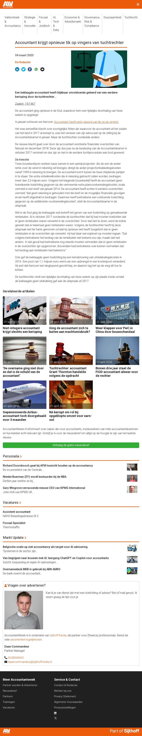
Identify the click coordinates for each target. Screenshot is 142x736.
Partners (8, 696)
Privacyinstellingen (65, 707)
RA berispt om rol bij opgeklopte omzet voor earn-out (70, 415)
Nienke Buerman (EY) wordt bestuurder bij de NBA (34, 476)
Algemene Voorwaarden (68, 702)
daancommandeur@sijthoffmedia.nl (30, 662)
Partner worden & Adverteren (20, 685)
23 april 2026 (104, 322)
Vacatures (10, 502)
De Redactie (22, 62)
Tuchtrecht (130, 17)
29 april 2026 (11, 322)
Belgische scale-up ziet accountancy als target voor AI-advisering (45, 547)
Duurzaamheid (112, 17)
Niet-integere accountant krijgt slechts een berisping (22, 330)
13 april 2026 (104, 362)
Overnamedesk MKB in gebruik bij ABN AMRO (31, 569)
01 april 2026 (58, 406)
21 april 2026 (58, 362)
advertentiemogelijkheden (26, 639)
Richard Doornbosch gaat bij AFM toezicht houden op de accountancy (48, 465)
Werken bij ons (62, 690)
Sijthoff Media (58, 635)
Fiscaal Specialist (14, 523)
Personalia (11, 456)
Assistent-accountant (16, 511)
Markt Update (13, 537)
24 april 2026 (58, 322)
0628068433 (16, 657)
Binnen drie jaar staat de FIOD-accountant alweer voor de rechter (117, 372)
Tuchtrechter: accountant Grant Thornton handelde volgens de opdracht (67, 372)
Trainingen (9, 702)
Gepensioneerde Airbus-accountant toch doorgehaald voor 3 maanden (24, 415)
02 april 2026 (11, 406)
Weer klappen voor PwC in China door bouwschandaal (115, 330)
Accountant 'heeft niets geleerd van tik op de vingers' (86, 122)
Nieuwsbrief (10, 690)
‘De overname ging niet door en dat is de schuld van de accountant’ (23, 372)
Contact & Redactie (65, 685)
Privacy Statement (65, 696)
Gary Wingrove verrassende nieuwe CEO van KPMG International (44, 488)
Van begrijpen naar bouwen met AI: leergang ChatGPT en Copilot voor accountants (56, 558)
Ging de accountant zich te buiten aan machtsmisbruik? (69, 330)
